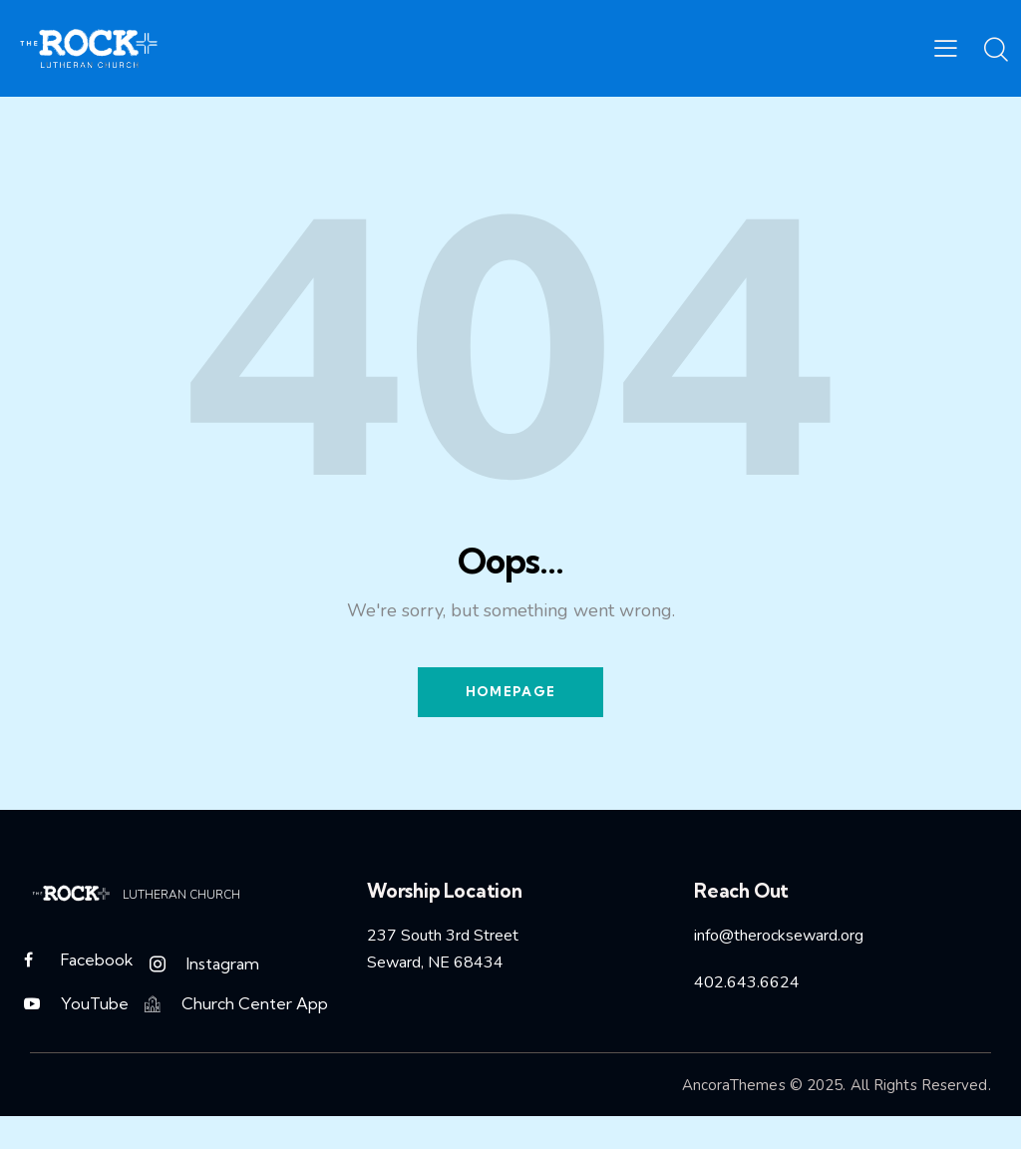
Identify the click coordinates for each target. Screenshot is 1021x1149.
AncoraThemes (734, 1089)
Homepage (510, 692)
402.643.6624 (747, 983)
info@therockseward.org (778, 938)
